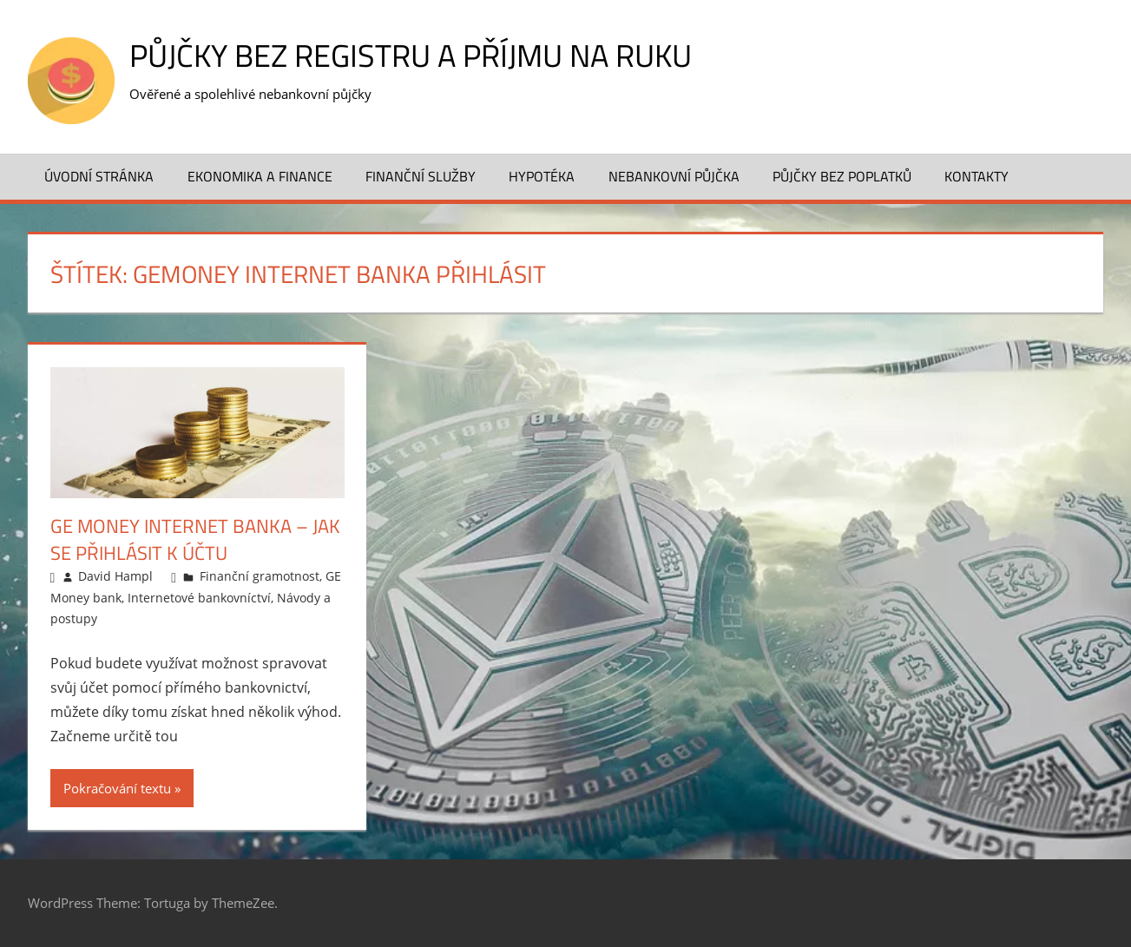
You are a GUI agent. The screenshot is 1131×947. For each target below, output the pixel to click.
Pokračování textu (117, 788)
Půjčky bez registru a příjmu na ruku (410, 55)
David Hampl (115, 576)
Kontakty (976, 176)
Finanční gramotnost (259, 576)
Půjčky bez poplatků (842, 176)
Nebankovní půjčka (674, 176)
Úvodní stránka (99, 176)
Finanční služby (420, 176)
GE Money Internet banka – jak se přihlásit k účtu (195, 539)
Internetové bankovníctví (199, 597)
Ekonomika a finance (259, 176)
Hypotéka (542, 176)
